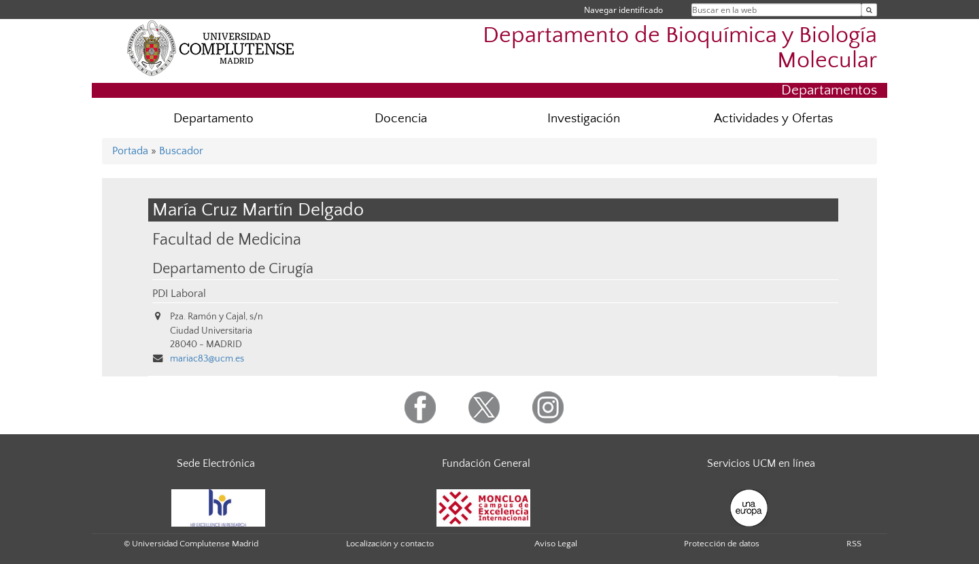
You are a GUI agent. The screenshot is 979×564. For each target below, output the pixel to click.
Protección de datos (721, 543)
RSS (853, 543)
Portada (130, 151)
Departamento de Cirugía (232, 269)
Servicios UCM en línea (761, 463)
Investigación (583, 118)
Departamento (213, 118)
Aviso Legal (555, 543)
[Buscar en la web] (869, 9)
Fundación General (486, 463)
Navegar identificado (623, 10)
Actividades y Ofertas (773, 118)
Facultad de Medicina (226, 239)
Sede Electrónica (216, 463)
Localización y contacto (390, 543)
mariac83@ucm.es (207, 358)
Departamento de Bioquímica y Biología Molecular (680, 48)
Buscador (181, 151)
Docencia (401, 118)
